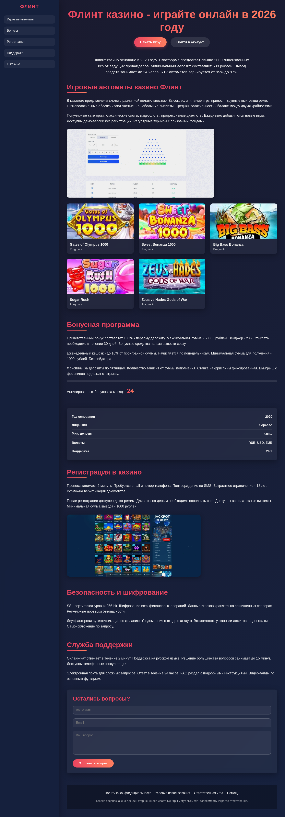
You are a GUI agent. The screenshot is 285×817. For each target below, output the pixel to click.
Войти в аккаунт (190, 42)
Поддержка (15, 53)
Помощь (233, 793)
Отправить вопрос (93, 763)
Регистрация (16, 41)
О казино (13, 64)
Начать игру (150, 42)
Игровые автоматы (20, 19)
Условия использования (172, 793)
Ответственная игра (208, 793)
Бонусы (12, 30)
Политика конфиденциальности (128, 793)
